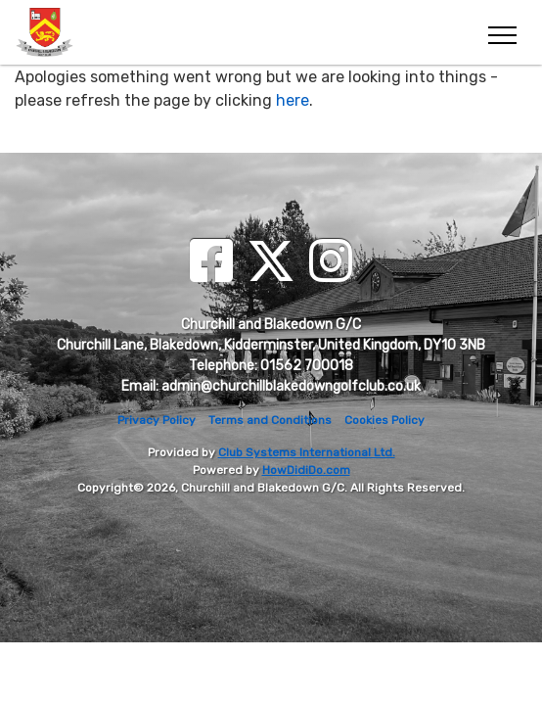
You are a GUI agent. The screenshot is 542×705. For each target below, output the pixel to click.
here (292, 100)
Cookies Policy (384, 420)
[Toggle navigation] (501, 32)
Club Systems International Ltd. (306, 452)
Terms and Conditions (270, 420)
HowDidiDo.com (306, 470)
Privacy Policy (156, 420)
